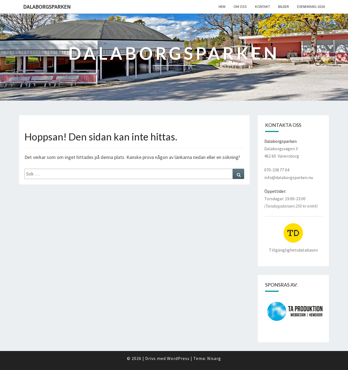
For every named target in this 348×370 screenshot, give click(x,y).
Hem (222, 6)
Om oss (240, 6)
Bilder (283, 6)
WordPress (178, 358)
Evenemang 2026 (311, 6)
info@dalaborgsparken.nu (288, 177)
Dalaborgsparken (47, 6)
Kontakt (262, 6)
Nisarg (214, 358)
